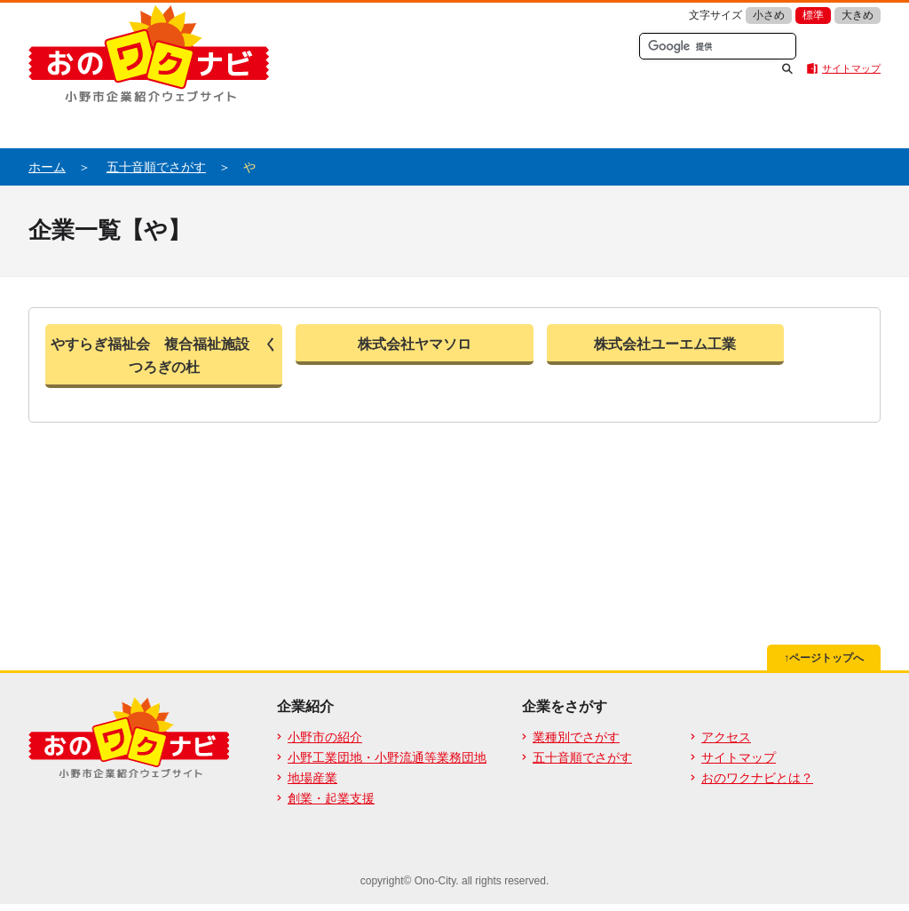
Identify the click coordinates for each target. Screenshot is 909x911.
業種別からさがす (561, 124)
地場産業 (312, 778)
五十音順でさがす (774, 124)
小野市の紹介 (325, 737)
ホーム (47, 167)
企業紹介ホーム (134, 124)
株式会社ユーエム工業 (665, 344)
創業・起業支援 (331, 798)
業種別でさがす (576, 737)
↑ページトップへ (824, 658)
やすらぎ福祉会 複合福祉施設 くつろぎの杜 (164, 355)
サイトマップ (851, 68)
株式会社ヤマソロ (414, 344)
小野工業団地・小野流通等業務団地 (387, 757)
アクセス (726, 737)
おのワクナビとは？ (347, 124)
